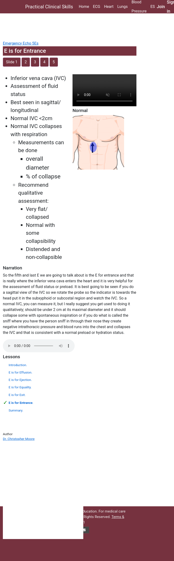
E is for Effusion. (20, 372)
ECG (96, 6)
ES (152, 6)
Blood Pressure (138, 6)
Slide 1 (11, 62)
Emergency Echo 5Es (21, 43)
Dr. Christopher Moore (18, 439)
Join (161, 6)
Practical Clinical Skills (49, 7)
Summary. (16, 410)
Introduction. (18, 365)
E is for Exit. (17, 395)
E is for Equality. (20, 387)
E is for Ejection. (20, 380)
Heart (109, 6)
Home (84, 6)
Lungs (122, 6)
